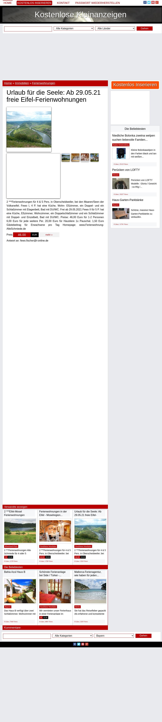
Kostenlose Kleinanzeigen (80, 14)
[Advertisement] (81, 56)
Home (8, 2)
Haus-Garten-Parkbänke (127, 200)
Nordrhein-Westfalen (48, 546)
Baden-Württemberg (121, 145)
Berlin (77, 607)
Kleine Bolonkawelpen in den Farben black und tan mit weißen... (143, 153)
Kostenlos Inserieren (34, 2)
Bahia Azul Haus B (14, 572)
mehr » (49, 234)
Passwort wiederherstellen (97, 2)
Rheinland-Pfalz (11, 546)
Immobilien (22, 83)
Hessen (116, 175)
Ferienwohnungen (43, 83)
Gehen (144, 28)
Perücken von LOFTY (126, 169)
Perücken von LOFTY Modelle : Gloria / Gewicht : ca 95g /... (144, 183)
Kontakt (63, 2)
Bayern (8, 607)
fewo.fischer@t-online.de (34, 240)
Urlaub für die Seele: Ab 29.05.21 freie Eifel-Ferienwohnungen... (87, 515)
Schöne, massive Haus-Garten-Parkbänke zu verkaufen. (143, 213)
